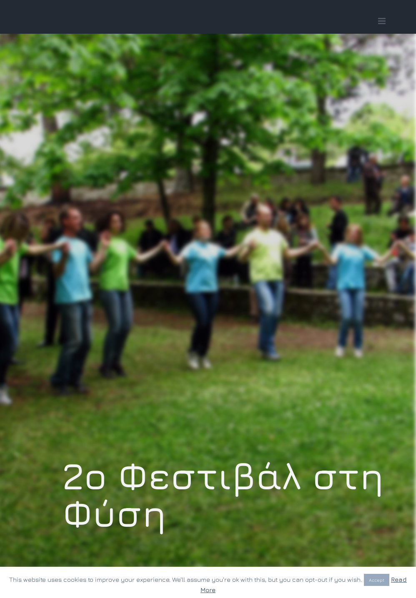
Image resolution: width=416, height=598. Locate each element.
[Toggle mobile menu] (382, 21)
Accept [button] (376, 580)
